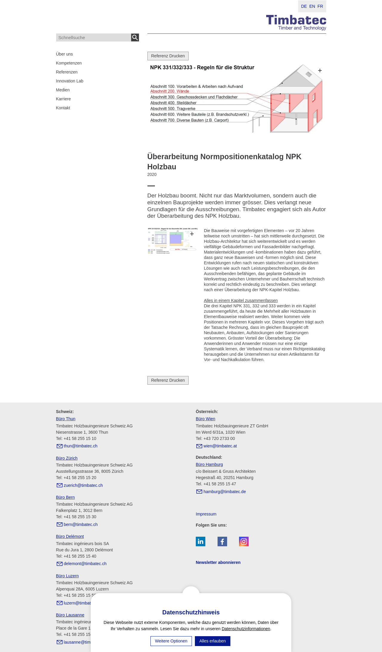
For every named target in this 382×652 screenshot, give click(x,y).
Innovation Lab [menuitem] (70, 81)
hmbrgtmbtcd (225, 491)
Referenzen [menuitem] (67, 72)
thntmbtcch (81, 446)
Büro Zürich (67, 458)
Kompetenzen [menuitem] (69, 63)
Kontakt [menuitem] (63, 107)
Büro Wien (205, 418)
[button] (200, 541)
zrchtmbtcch (83, 485)
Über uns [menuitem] (64, 54)
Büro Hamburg (209, 464)
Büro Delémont (70, 536)
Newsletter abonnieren (218, 562)
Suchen (135, 37)
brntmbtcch (81, 524)
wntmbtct (220, 446)
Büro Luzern (67, 575)
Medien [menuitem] (63, 90)
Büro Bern (65, 497)
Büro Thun (66, 418)
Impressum (206, 514)
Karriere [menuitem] (63, 98)
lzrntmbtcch (82, 603)
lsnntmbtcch (85, 642)
